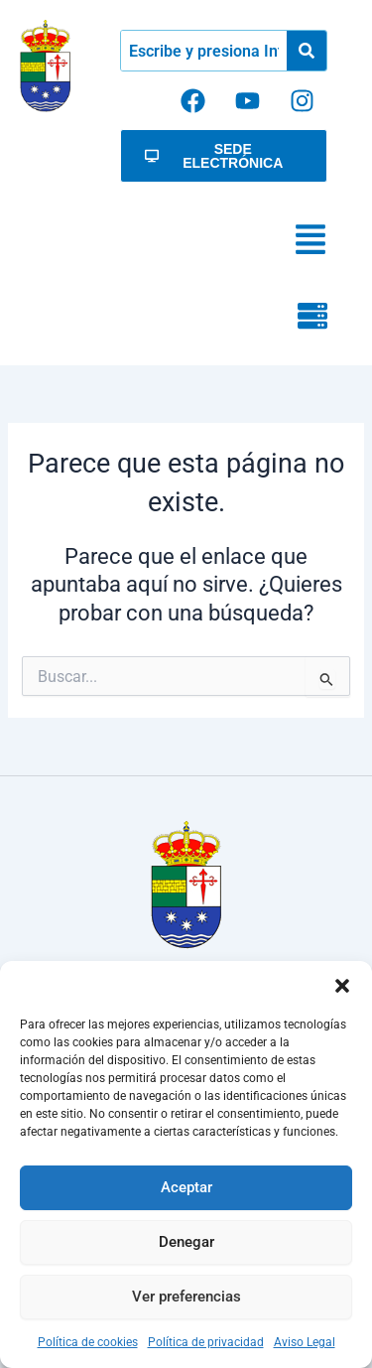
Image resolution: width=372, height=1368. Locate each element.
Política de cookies (88, 1342)
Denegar (186, 1242)
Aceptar (186, 1187)
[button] (342, 986)
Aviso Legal (304, 1342)
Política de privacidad (206, 1342)
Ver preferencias (186, 1296)
